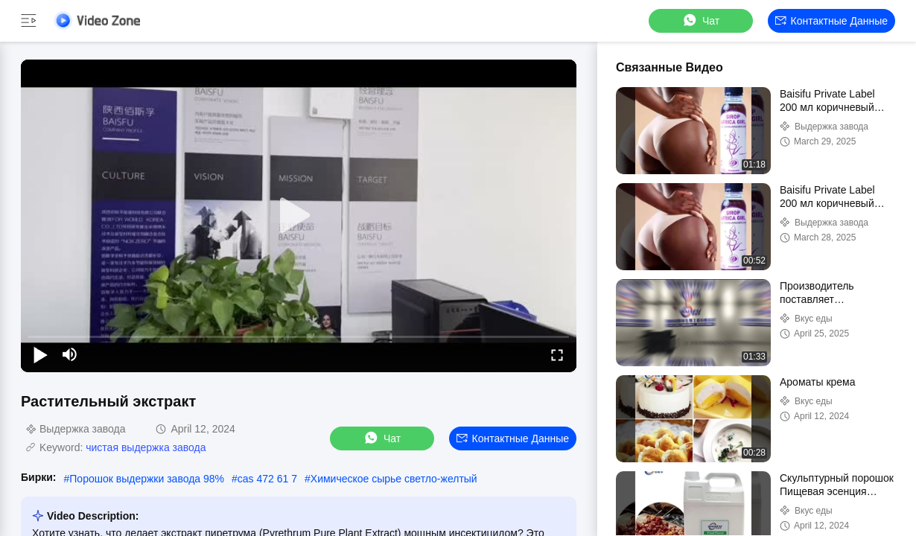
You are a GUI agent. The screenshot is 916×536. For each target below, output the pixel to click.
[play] (298, 215)
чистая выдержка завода (146, 447)
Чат (700, 20)
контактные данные (831, 21)
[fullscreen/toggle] (557, 354)
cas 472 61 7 (267, 479)
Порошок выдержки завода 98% (146, 479)
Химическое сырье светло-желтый (394, 479)
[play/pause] (40, 354)
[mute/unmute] (70, 354)
